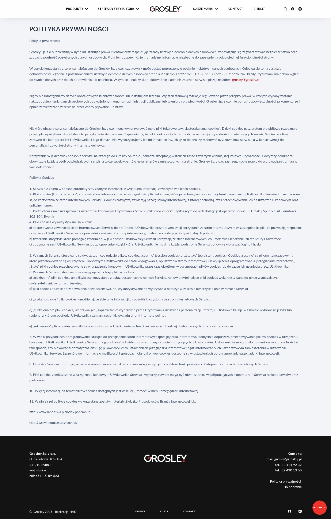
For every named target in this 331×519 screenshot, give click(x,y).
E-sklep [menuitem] (140, 511)
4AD (73, 512)
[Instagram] (300, 9)
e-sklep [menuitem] (260, 9)
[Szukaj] (285, 9)
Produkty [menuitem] (77, 9)
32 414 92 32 (291, 465)
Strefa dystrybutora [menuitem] (119, 9)
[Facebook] (292, 9)
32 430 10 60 (291, 470)
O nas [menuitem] (164, 511)
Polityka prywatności (286, 481)
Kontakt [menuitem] (235, 9)
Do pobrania (292, 487)
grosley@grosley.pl (246, 79)
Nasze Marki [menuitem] (206, 9)
